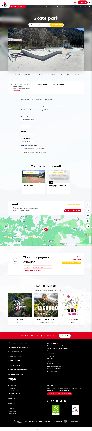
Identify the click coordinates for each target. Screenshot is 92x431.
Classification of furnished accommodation (58, 348)
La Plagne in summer (66, 6)
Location (68, 74)
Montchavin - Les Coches (14, 390)
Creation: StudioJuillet (50, 429)
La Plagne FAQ (14, 361)
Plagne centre (11, 403)
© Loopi (90, 245)
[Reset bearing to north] (90, 242)
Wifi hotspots (50, 358)
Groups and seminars (52, 371)
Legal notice (27, 429)
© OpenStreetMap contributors (81, 245)
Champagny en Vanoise (31, 172)
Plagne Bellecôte (12, 401)
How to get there (73, 211)
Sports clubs (14, 365)
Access (27, 267)
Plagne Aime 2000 (12, 413)
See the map (16, 90)
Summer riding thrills (78, 6)
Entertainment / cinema (33, 271)
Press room (50, 363)
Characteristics (39, 74)
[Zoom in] (90, 237)
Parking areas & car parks (42, 267)
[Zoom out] (90, 240)
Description (27, 74)
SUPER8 (20, 319)
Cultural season (72, 319)
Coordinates (16, 74)
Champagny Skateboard (57, 186)
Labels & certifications (17, 369)
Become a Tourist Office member (55, 346)
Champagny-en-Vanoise (14, 393)
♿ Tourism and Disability (55, 74)
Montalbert (11, 396)
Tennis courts (28, 186)
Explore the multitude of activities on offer (50, 6)
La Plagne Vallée (12, 388)
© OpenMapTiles (70, 245)
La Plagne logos (51, 356)
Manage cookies (63, 429)
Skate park (87, 6)
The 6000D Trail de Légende (46, 319)
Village (77, 74)
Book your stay (17, 6)
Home (36, 6)
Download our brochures (18, 347)
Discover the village (72, 263)
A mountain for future (17, 343)
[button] (87, 307)
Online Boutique (15, 352)
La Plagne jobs (14, 356)
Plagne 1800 (11, 398)
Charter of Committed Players (55, 368)
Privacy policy (37, 429)
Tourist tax (50, 351)
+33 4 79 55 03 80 (41, 84)
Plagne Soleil (11, 406)
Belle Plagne (11, 408)
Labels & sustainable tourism (54, 366)
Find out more (57, 25)
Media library (50, 353)
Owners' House (51, 361)
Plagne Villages (12, 411)
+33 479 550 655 (76, 259)
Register (65, 335)
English (75, 2)
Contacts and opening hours (60, 394)
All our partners (15, 374)
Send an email (59, 84)
